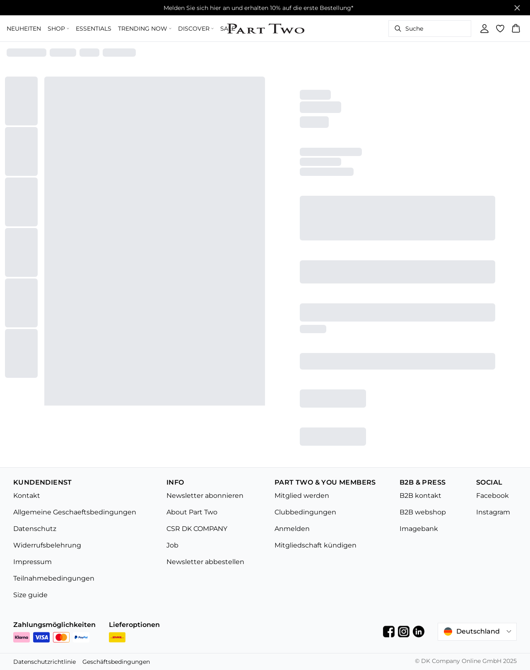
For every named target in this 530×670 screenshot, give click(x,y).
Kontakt (26, 495)
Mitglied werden (302, 495)
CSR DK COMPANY (196, 529)
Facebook (492, 495)
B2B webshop (423, 512)
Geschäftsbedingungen (116, 661)
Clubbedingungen (305, 512)
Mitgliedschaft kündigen (316, 545)
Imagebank (419, 529)
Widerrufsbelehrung (47, 545)
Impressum (32, 562)
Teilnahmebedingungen (53, 578)
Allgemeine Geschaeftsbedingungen (74, 512)
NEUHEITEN (24, 28)
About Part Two (191, 512)
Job (172, 545)
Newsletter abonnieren (204, 495)
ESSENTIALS (93, 28)
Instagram (493, 512)
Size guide (30, 595)
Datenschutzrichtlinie (44, 661)
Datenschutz (34, 529)
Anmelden (292, 529)
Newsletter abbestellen (205, 562)
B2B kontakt (420, 495)
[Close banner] (517, 8)
